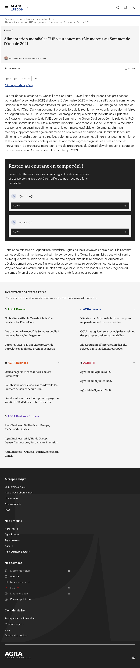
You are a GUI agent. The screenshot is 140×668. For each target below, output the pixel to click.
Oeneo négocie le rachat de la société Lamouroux (28, 374)
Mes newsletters (37, 593)
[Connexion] (133, 8)
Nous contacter (13, 504)
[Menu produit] (26, 7)
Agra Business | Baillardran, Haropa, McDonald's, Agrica (27, 427)
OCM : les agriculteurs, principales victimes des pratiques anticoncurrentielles (107, 333)
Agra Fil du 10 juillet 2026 (96, 381)
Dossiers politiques (18, 599)
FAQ (7, 509)
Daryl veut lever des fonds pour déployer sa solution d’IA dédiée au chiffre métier (32, 400)
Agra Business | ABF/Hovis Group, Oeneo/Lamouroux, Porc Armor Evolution (31, 440)
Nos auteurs (11, 498)
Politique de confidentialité (20, 618)
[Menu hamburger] (6, 7)
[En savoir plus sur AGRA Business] (59, 362)
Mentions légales (14, 624)
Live (37, 587)
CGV (7, 629)
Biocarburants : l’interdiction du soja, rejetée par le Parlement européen (103, 347)
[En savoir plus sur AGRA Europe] (134, 309)
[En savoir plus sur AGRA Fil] (134, 362)
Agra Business (12, 540)
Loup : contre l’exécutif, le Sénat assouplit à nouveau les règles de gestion (32, 333)
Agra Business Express (17, 551)
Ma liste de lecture (37, 570)
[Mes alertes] (126, 8)
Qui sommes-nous (15, 486)
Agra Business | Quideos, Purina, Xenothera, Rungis (32, 454)
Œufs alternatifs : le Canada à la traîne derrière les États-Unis (29, 320)
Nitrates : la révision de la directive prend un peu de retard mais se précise (106, 320)
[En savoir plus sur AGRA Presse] (59, 309)
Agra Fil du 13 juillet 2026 (95, 372)
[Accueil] (18, 653)
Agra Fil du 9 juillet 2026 (95, 390)
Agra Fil (9, 545)
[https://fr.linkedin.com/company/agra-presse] (133, 657)
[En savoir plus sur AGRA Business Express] (59, 416)
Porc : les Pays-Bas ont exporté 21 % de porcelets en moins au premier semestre (30, 347)
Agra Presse (11, 528)
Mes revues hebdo (18, 582)
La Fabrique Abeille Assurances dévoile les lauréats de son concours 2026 (31, 387)
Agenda (12, 576)
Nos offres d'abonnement (19, 492)
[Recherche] (118, 8)
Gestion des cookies (16, 635)
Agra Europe (12, 534)
